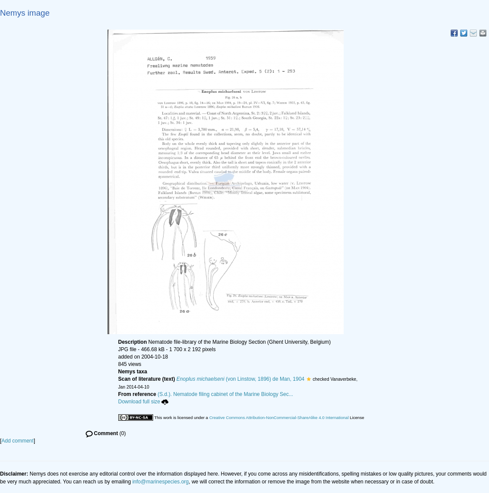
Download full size (143, 402)
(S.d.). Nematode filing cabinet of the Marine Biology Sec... (225, 394)
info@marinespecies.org (160, 482)
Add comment (17, 441)
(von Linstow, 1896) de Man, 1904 (241, 379)
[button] (309, 379)
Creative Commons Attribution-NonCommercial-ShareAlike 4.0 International (278, 417)
